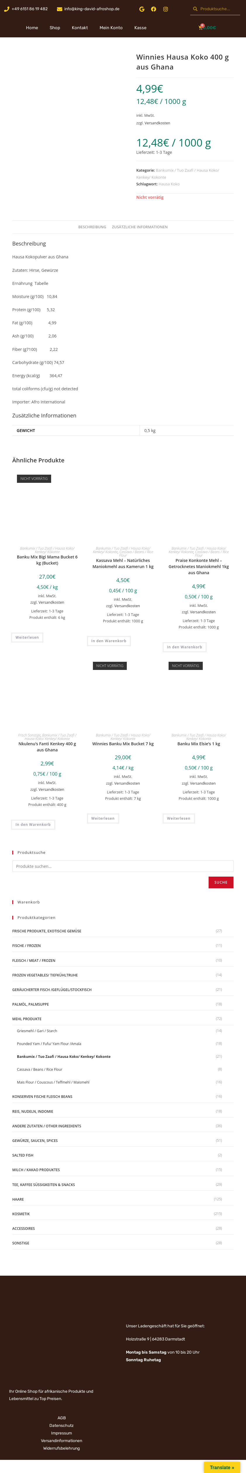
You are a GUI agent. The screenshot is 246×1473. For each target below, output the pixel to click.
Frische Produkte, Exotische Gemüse (46, 931)
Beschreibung (92, 226)
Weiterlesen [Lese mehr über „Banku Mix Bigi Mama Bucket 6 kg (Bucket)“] (27, 637)
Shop (55, 27)
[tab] (92, 227)
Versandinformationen (61, 1440)
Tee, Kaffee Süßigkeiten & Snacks (43, 1184)
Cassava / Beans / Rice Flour (136, 553)
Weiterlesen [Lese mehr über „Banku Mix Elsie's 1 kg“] (178, 818)
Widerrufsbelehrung (61, 1448)
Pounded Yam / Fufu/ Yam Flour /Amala (49, 1043)
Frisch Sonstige (29, 735)
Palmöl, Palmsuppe (30, 1004)
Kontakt (80, 27)
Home (32, 27)
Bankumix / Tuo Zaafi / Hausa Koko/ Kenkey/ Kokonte (47, 550)
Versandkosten (157, 123)
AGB (62, 1417)
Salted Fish (22, 1155)
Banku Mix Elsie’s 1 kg (198, 743)
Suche (221, 882)
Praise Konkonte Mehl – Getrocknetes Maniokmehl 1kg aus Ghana (199, 566)
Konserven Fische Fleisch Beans (42, 1096)
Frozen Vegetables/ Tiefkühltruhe (45, 975)
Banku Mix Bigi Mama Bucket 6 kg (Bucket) (47, 560)
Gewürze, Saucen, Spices (35, 1140)
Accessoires (23, 1228)
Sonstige (20, 1243)
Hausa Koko (169, 184)
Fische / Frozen (26, 945)
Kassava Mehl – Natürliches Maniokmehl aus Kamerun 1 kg (122, 563)
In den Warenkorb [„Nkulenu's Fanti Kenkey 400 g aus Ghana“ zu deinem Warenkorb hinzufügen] (33, 824)
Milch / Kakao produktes (36, 1169)
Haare (18, 1199)
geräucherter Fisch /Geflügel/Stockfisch (51, 989)
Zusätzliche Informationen (140, 226)
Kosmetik (21, 1213)
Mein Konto (111, 27)
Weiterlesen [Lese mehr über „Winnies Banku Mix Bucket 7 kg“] (103, 818)
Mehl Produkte (26, 1018)
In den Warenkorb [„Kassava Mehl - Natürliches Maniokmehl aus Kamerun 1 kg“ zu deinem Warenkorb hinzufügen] (109, 640)
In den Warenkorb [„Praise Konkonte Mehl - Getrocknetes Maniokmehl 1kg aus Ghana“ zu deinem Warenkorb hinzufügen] (184, 647)
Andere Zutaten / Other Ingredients (46, 1126)
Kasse (140, 27)
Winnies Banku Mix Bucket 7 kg (123, 743)
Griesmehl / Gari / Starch (37, 1030)
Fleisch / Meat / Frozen (33, 960)
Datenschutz (61, 1425)
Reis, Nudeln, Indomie (32, 1111)
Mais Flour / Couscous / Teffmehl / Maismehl (53, 1082)
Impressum (61, 1433)
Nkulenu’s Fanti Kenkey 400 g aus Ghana (47, 747)
